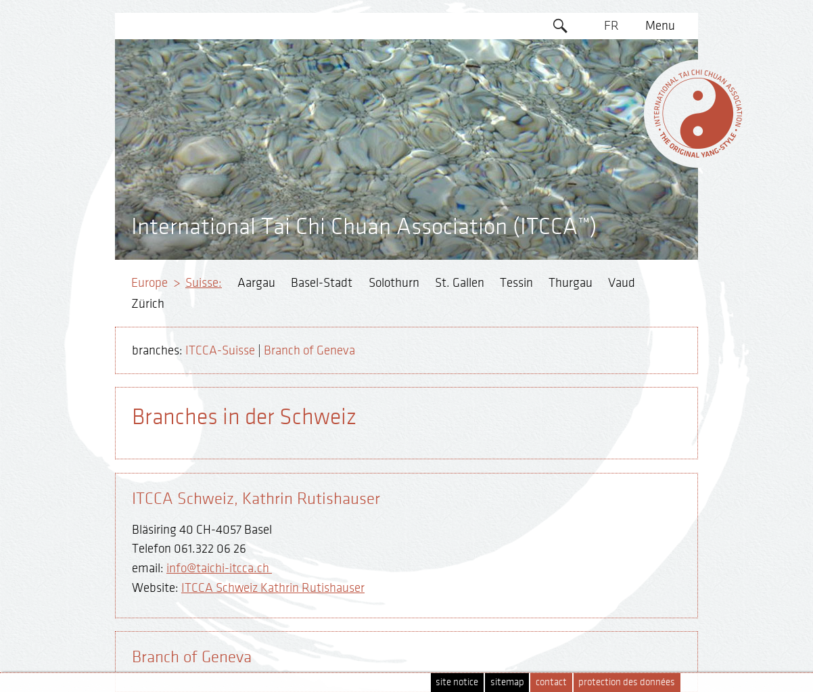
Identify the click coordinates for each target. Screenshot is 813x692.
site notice (457, 682)
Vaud (621, 283)
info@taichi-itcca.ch (219, 568)
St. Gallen (459, 283)
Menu (660, 25)
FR (611, 25)
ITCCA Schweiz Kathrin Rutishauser (273, 588)
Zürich (147, 303)
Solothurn (394, 283)
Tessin (516, 283)
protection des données (626, 682)
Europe (149, 283)
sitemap (507, 682)
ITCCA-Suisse (220, 350)
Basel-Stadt (321, 283)
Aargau (256, 283)
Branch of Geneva (309, 350)
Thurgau (571, 283)
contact (551, 682)
